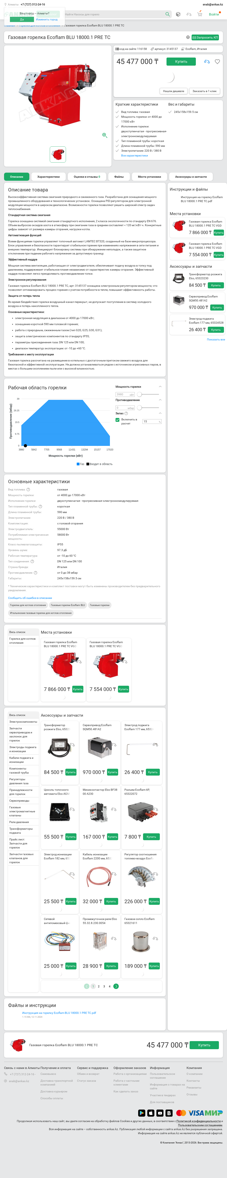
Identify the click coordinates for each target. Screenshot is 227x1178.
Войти (215, 13)
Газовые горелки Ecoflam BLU (68, 605)
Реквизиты (194, 1087)
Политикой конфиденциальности (198, 1121)
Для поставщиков (162, 1102)
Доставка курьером (53, 1091)
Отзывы (192, 1094)
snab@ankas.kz (213, 4)
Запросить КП (207, 37)
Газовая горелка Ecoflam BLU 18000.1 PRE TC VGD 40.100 (205, 247)
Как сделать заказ (126, 1091)
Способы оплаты (51, 1098)
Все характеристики (134, 155)
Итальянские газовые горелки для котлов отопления (41, 613)
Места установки (149, 176)
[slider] (139, 394)
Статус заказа (86, 1080)
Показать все (216, 339)
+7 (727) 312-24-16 (33, 4)
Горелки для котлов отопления (28, 605)
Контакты (193, 1080)
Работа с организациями (130, 1073)
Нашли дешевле (173, 91)
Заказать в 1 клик (205, 91)
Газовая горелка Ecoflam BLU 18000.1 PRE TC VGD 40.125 (205, 225)
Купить (181, 61)
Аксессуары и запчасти (191, 176)
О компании (195, 1073)
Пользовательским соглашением (200, 1125)
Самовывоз (48, 1073)
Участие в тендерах (163, 1095)
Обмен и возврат (88, 1073)
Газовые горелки (99, 605)
